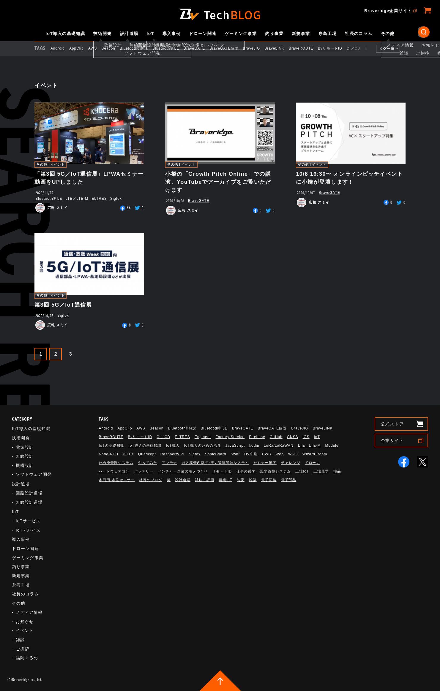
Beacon (113, 48)
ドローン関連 (202, 33)
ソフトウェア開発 (34, 474)
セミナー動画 (265, 463)
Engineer (203, 437)
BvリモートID (334, 48)
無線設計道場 (29, 502)
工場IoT (302, 471)
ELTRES (99, 198)
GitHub (276, 437)
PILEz (128, 454)
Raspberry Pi (172, 454)
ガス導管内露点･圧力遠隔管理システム (215, 463)
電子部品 (289, 480)
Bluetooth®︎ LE (170, 48)
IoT (150, 33)
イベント (58, 164)
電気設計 (25, 447)
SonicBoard (215, 454)
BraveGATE (198, 48)
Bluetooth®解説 (138, 48)
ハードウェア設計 (114, 471)
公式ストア (392, 423)
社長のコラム (358, 33)
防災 (241, 480)
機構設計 (25, 465)
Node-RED (108, 454)
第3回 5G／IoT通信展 (63, 305)
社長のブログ (150, 480)
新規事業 (301, 33)
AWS (97, 48)
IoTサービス (28, 521)
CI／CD (358, 48)
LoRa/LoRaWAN (279, 445)
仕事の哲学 (246, 471)
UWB (266, 454)
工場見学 (321, 471)
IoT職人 (172, 445)
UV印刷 (251, 454)
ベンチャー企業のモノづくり (183, 471)
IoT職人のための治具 (202, 445)
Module (332, 445)
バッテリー (143, 471)
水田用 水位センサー (117, 480)
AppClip (81, 48)
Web (280, 454)
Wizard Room (314, 454)
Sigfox (116, 198)
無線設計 (25, 456)
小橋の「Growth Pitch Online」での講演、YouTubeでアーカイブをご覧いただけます (218, 182)
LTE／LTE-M (76, 198)
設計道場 (129, 33)
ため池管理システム (116, 463)
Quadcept (147, 454)
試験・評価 (204, 480)
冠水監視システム (275, 471)
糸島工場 (327, 33)
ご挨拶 (22, 648)
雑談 (20, 639)
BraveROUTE (305, 48)
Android (62, 48)
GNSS (292, 437)
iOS (306, 437)
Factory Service (230, 437)
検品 (337, 471)
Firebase (257, 437)
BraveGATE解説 (228, 48)
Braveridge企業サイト (388, 10)
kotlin (254, 445)
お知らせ (25, 621)
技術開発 (102, 33)
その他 (388, 33)
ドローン (312, 463)
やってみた (147, 463)
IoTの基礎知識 (111, 445)
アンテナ (169, 463)
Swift (235, 454)
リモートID (222, 471)
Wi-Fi (293, 454)
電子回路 (269, 480)
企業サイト (392, 440)
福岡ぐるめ (27, 657)
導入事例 (172, 33)
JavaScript (235, 445)
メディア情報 (29, 612)
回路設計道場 (29, 493)
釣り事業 (274, 33)
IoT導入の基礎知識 (65, 33)
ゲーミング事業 (241, 33)
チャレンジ (290, 463)
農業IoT (225, 480)
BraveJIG (256, 48)
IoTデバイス (28, 530)
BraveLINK (279, 48)
